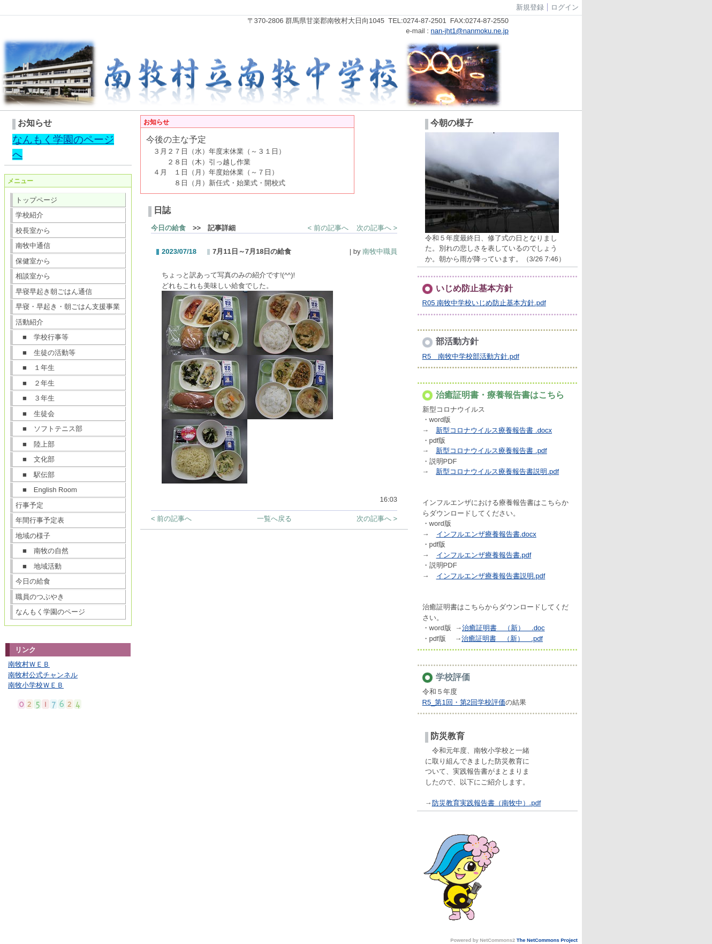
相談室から (33, 276)
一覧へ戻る (274, 519)
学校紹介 (29, 215)
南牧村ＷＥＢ (29, 664)
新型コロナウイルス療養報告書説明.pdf (497, 471)
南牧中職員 (379, 251)
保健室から (33, 261)
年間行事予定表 (40, 520)
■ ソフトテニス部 (49, 429)
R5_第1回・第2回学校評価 (463, 702)
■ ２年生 (35, 383)
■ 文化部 (35, 459)
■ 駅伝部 (35, 475)
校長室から (33, 230)
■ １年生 (35, 368)
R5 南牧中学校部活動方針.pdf (470, 356)
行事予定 (29, 505)
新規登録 (530, 7)
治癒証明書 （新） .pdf (502, 639)
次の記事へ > (377, 228)
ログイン (565, 7)
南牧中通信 (33, 245)
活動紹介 (29, 322)
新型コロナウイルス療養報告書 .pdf (491, 451)
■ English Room (46, 490)
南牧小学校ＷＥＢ (36, 685)
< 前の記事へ (328, 228)
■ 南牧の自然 (42, 551)
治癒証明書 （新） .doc (503, 628)
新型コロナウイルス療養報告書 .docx (494, 430)
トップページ (36, 200)
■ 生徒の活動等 (45, 353)
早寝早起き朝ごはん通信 (54, 292)
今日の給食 (33, 581)
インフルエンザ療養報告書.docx (486, 534)
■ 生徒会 (35, 414)
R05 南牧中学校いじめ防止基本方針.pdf (484, 303)
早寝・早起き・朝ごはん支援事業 (68, 307)
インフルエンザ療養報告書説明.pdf (491, 576)
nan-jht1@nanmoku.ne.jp (470, 31)
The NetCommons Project (547, 940)
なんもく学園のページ (50, 612)
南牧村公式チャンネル (43, 675)
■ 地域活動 (39, 566)
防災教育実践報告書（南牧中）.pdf (486, 803)
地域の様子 (33, 536)
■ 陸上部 (35, 444)
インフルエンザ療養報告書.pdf (484, 555)
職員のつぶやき (40, 597)
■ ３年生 (35, 398)
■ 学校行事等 (42, 337)
